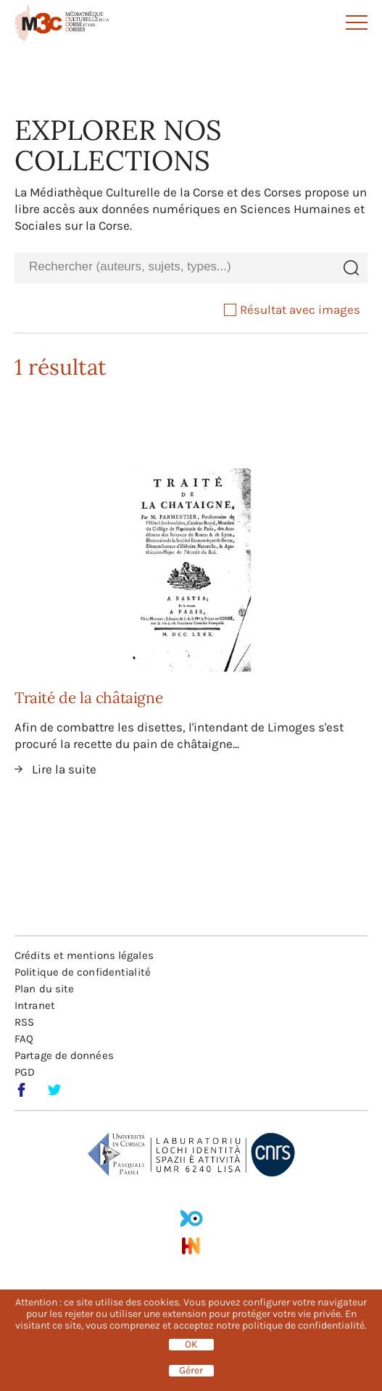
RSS (24, 1022)
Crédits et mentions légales (84, 955)
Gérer (191, 1371)
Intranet (34, 1005)
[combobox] (174, 267)
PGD (24, 1072)
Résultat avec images (292, 309)
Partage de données (64, 1055)
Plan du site (44, 988)
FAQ (23, 1038)
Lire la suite (64, 769)
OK (191, 1344)
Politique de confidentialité (82, 972)
